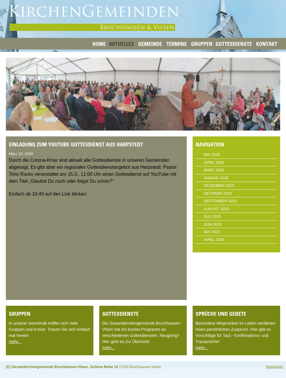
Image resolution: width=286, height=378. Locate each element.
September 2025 (220, 201)
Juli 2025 (212, 216)
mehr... (15, 341)
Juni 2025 (213, 224)
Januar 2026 (216, 178)
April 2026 (214, 162)
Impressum (274, 367)
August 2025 (216, 209)
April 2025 (214, 240)
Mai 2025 (212, 232)
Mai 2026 (212, 154)
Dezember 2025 (219, 185)
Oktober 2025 (218, 193)
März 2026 (214, 170)
